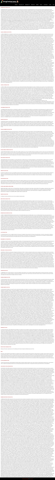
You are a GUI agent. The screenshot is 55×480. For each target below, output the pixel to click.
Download (45, 4)
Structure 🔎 (21, 4)
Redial (37, 4)
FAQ (53, 4)
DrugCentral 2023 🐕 (11, 1)
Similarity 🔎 (27, 4)
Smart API (33, 4)
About (41, 4)
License (31, 478)
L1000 (50, 4)
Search (16, 4)
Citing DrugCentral (25, 478)
